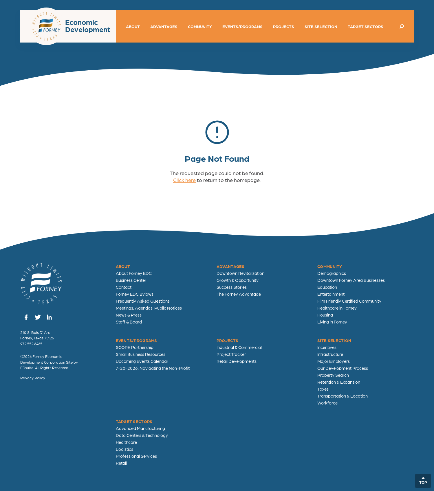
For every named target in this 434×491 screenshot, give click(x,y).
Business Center (131, 280)
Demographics (331, 273)
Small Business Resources (140, 354)
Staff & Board (129, 321)
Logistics (124, 449)
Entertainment (331, 294)
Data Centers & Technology (142, 435)
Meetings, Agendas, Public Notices (149, 307)
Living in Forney (332, 321)
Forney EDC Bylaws (134, 294)
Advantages (163, 26)
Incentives (326, 347)
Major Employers (333, 361)
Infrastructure (330, 354)
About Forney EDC (134, 273)
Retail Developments (237, 361)
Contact (123, 287)
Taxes (323, 388)
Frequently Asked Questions (143, 301)
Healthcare (126, 442)
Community (200, 26)
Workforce (327, 402)
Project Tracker (231, 354)
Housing (325, 314)
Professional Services (136, 456)
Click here (184, 180)
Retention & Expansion (338, 382)
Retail (121, 463)
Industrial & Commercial (239, 347)
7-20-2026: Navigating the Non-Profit (153, 368)
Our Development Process (342, 368)
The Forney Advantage (239, 294)
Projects (283, 26)
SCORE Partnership (134, 347)
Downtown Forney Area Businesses (351, 280)
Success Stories (232, 287)
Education (327, 287)
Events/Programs (242, 26)
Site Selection (321, 26)
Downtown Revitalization (240, 273)
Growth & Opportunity (238, 280)
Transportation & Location (342, 395)
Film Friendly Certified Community (349, 301)
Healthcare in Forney (337, 307)
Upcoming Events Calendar (142, 361)
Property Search (333, 375)
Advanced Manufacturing (140, 428)
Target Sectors (365, 26)
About (133, 26)
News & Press (129, 314)
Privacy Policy (32, 378)
